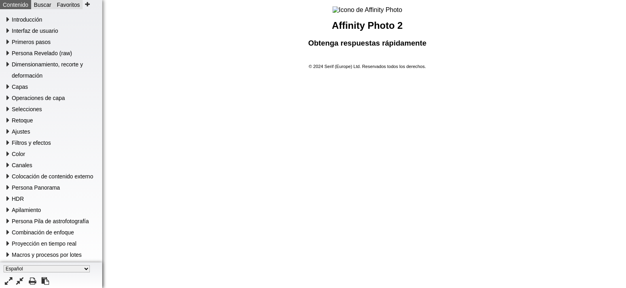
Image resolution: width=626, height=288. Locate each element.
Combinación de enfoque (43, 232)
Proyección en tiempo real (44, 243)
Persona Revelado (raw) (42, 53)
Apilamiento (26, 210)
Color (18, 154)
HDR (18, 199)
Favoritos (68, 5)
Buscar (43, 5)
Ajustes (21, 131)
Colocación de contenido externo (52, 176)
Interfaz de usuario (35, 31)
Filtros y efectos (31, 143)
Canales (22, 165)
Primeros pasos (31, 42)
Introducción (27, 19)
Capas (20, 87)
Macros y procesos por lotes (47, 255)
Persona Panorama (36, 187)
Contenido (15, 5)
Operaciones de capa (38, 98)
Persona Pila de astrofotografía (50, 221)
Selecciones (27, 109)
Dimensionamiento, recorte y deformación (47, 70)
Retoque (22, 120)
